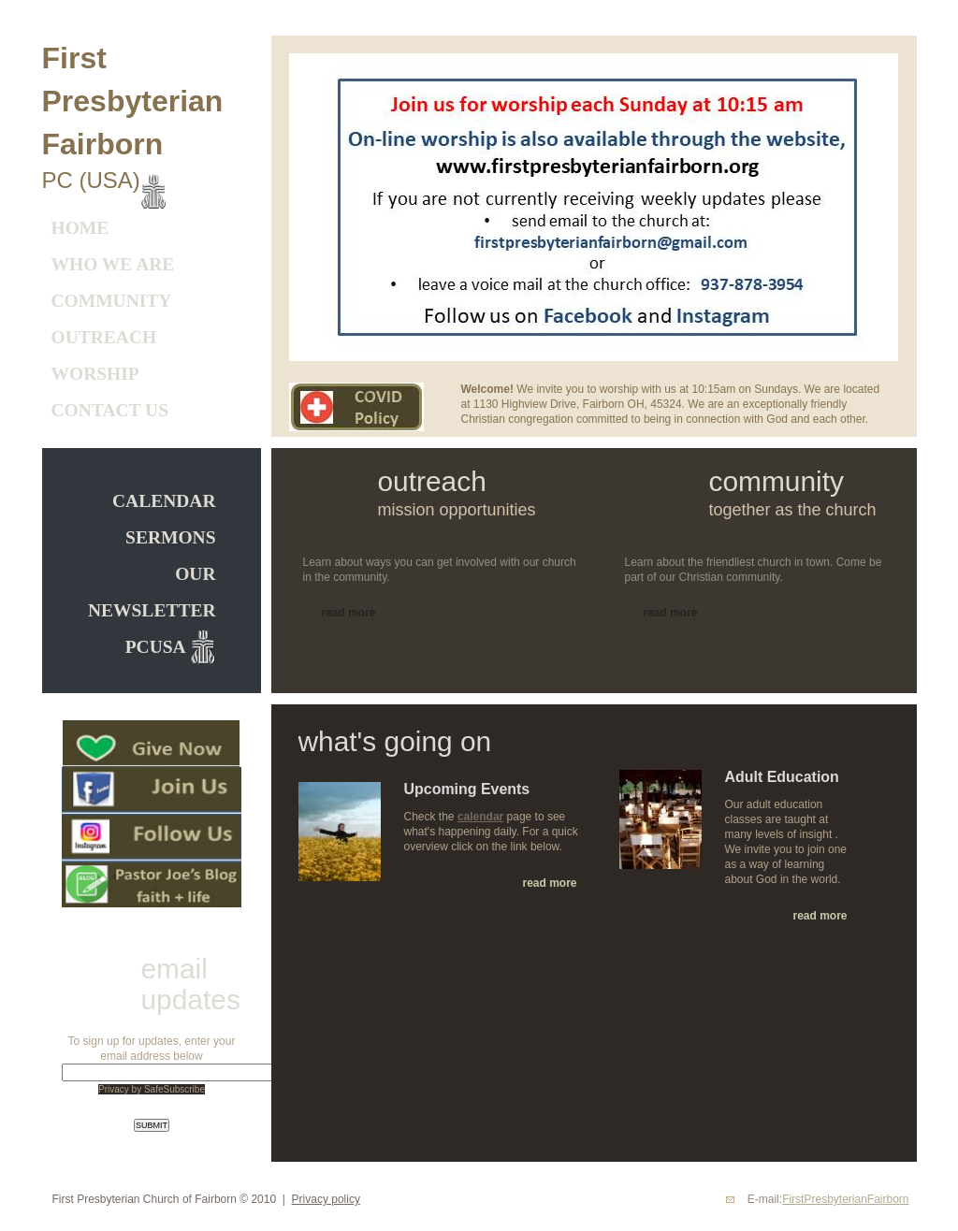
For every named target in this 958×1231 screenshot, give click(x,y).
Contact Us (110, 410)
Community (111, 301)
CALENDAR (164, 501)
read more (549, 883)
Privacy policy (326, 1199)
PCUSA (157, 647)
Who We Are (113, 264)
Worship (95, 374)
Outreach (104, 337)
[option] (593, 207)
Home (80, 228)
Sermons (170, 537)
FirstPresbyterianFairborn (845, 1199)
